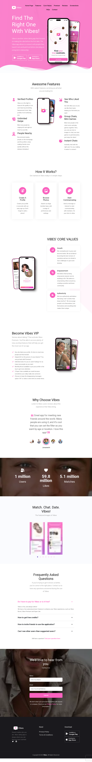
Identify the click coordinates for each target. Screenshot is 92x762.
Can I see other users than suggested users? (36, 631)
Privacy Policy (44, 732)
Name (31, 676)
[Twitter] (13, 741)
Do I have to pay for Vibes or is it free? (34, 602)
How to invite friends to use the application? (36, 624)
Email (31, 685)
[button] (52, 8)
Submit (46, 695)
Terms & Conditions (46, 735)
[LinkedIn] (16, 741)
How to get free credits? (28, 617)
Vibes (45, 758)
